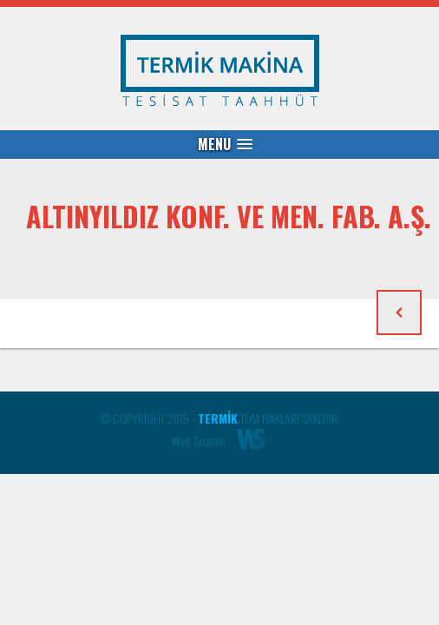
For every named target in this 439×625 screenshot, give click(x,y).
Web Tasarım (199, 440)
